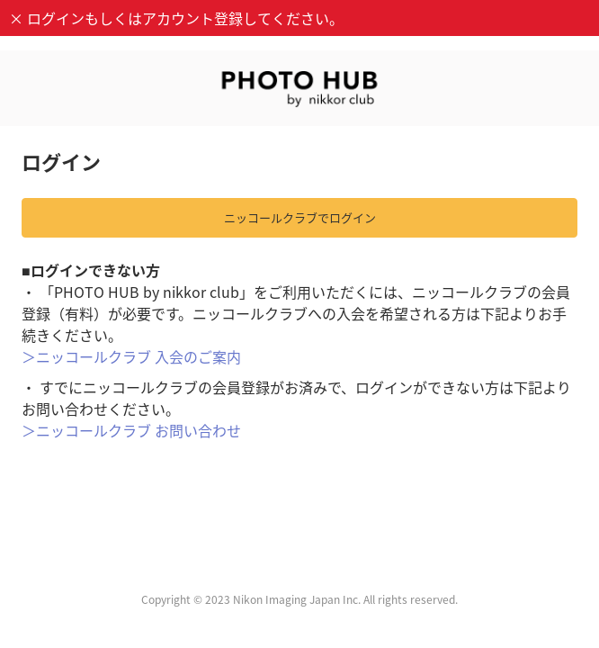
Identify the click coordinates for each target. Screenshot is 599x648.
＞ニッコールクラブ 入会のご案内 (131, 356)
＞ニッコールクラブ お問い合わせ (131, 430)
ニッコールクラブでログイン (300, 217)
